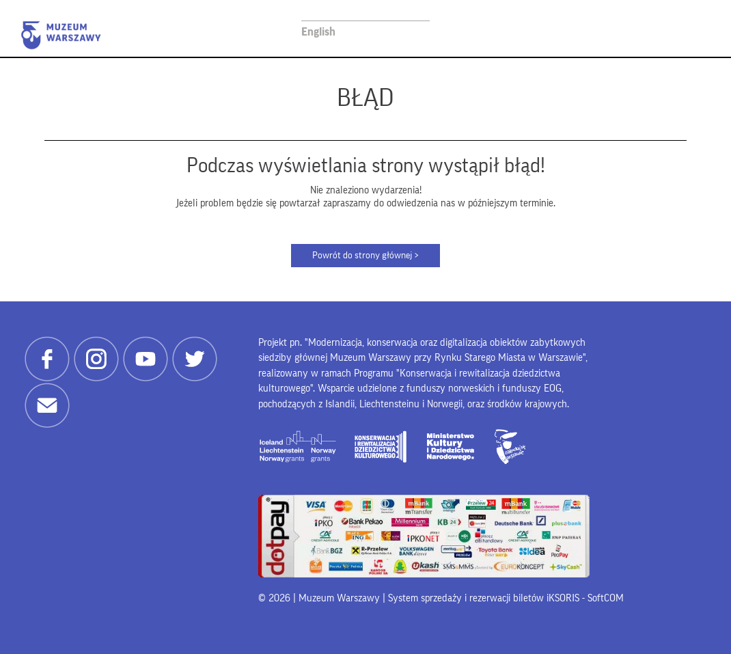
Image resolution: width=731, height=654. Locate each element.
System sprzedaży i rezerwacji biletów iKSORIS (483, 598)
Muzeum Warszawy (60, 35)
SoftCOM (606, 598)
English (318, 32)
